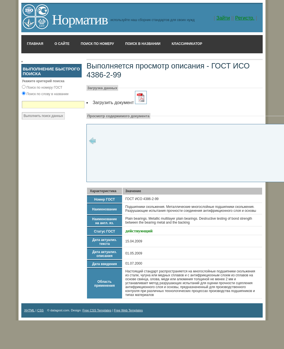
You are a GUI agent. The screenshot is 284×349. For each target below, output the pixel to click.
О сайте (62, 44)
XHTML (29, 310)
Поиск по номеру (97, 44)
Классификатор (187, 44)
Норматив (80, 19)
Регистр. (245, 18)
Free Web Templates (128, 310)
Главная (35, 44)
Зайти (223, 18)
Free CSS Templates (97, 310)
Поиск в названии (142, 44)
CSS (40, 310)
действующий (139, 230)
